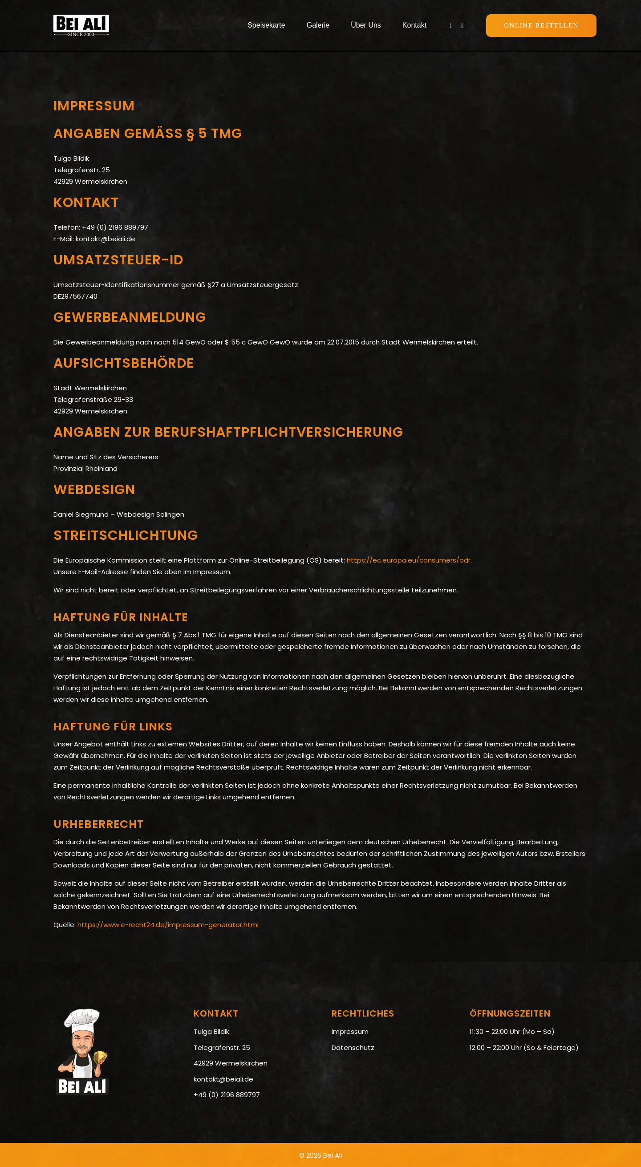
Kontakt (414, 25)
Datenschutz (353, 1047)
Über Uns (366, 25)
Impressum (350, 1031)
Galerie (318, 25)
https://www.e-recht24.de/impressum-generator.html (168, 924)
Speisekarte (266, 25)
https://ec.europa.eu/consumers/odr (409, 560)
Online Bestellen (541, 25)
